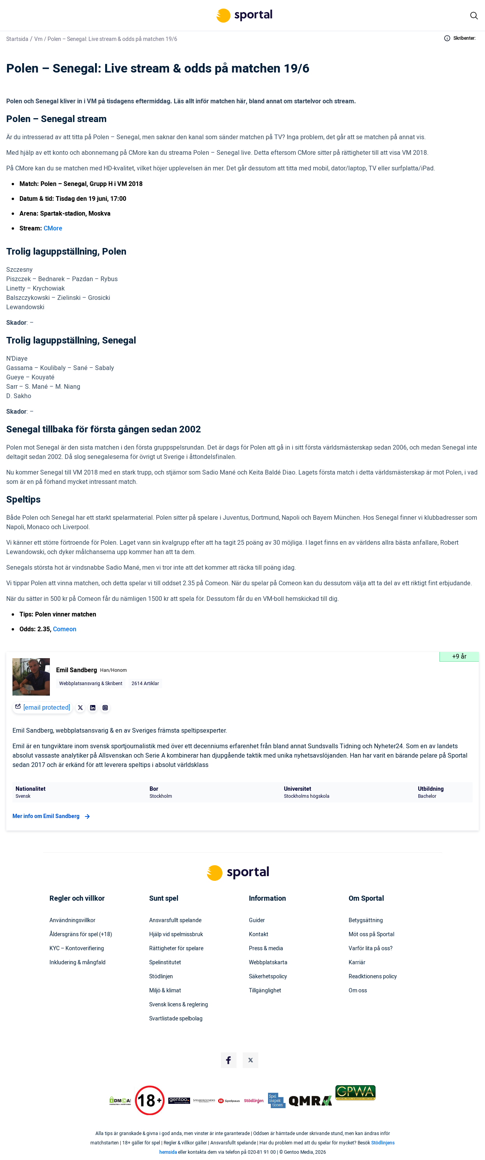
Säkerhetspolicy (268, 977)
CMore (53, 228)
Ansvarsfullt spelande (175, 920)
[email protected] (46, 707)
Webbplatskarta (268, 963)
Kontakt (258, 935)
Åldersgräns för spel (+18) (80, 935)
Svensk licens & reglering (178, 1005)
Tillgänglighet (265, 991)
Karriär (357, 963)
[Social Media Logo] (228, 1060)
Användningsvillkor (72, 920)
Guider (257, 920)
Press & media (266, 949)
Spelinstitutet (165, 963)
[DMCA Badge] (120, 1100)
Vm (38, 39)
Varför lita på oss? (371, 949)
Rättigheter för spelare (176, 949)
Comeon (64, 629)
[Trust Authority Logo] (179, 1100)
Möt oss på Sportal (371, 935)
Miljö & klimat (165, 991)
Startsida (17, 39)
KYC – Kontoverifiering (76, 949)
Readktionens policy (373, 977)
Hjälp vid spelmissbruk (176, 935)
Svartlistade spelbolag (176, 1019)
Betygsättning (366, 920)
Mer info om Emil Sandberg (52, 816)
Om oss (358, 991)
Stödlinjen (161, 977)
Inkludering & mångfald (77, 963)
